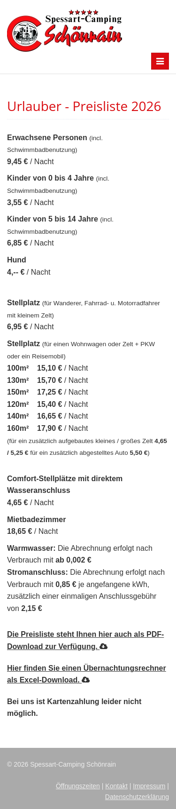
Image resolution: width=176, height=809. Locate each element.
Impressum (149, 786)
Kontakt (116, 786)
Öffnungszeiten (78, 786)
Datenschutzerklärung (137, 797)
